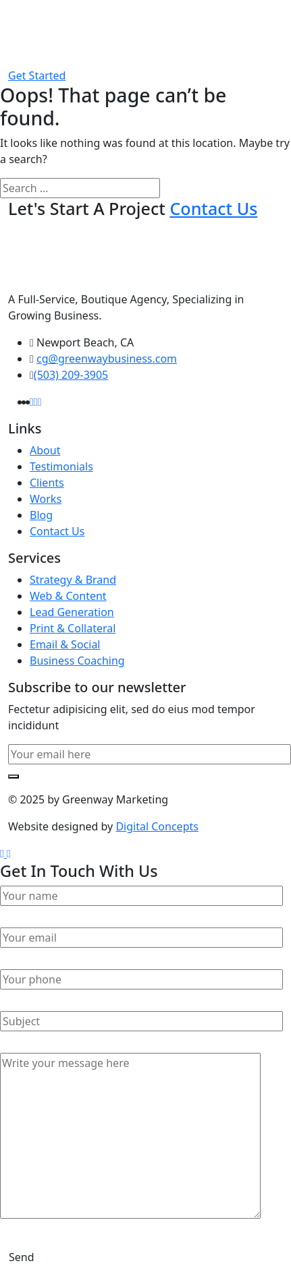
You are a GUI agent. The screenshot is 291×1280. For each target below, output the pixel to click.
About (45, 450)
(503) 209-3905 (71, 374)
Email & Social (65, 644)
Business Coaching (77, 660)
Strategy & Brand (73, 579)
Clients (47, 482)
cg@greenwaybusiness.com (106, 358)
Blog (41, 515)
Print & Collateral (72, 628)
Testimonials (61, 466)
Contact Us (57, 531)
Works (45, 498)
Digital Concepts (156, 826)
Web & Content (68, 595)
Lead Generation (72, 612)
